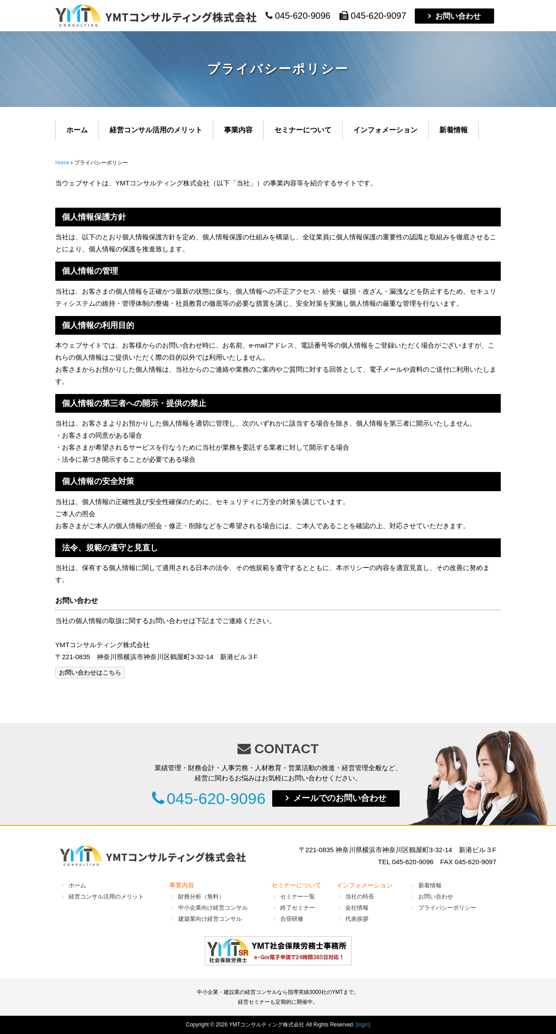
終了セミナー (297, 907)
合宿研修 (291, 918)
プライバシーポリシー (447, 907)
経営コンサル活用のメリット (156, 130)
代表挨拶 (356, 918)
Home (62, 163)
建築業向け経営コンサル (210, 918)
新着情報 (453, 130)
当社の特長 (359, 896)
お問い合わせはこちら (90, 672)
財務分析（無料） (201, 896)
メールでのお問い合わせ (347, 798)
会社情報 (356, 907)
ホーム (77, 130)
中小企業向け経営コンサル (213, 907)
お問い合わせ (458, 16)
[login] (363, 1024)
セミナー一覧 (297, 896)
